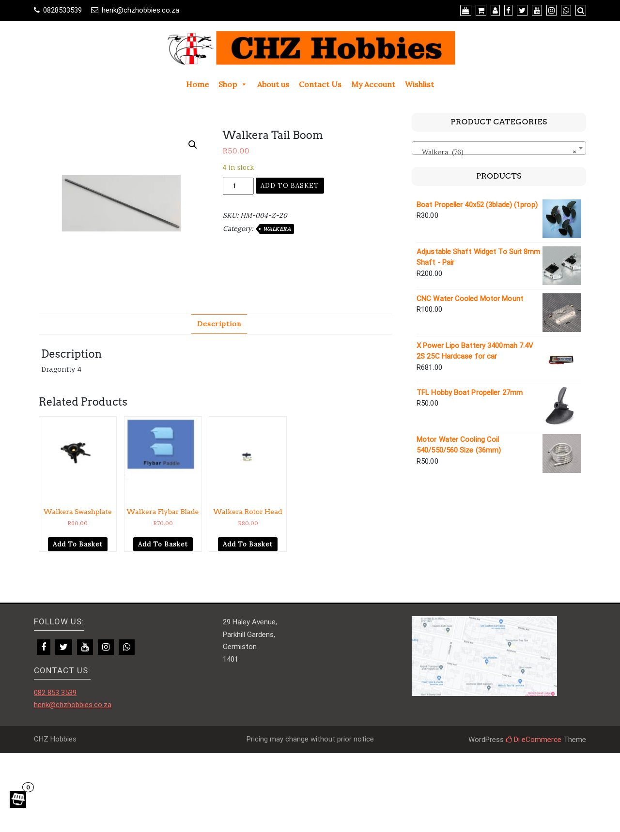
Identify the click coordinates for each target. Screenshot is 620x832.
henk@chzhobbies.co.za (140, 10)
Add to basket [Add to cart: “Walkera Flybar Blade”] (163, 544)
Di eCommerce (533, 739)
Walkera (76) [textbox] (496, 152)
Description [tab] (219, 323)
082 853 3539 (55, 692)
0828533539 (62, 10)
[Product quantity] (238, 186)
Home (197, 84)
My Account (373, 84)
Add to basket (290, 186)
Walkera (277, 229)
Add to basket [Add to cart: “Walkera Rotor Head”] (248, 544)
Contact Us (320, 84)
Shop (233, 84)
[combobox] (499, 148)
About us (273, 84)
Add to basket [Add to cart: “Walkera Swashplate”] (78, 544)
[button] (193, 144)
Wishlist (419, 84)
